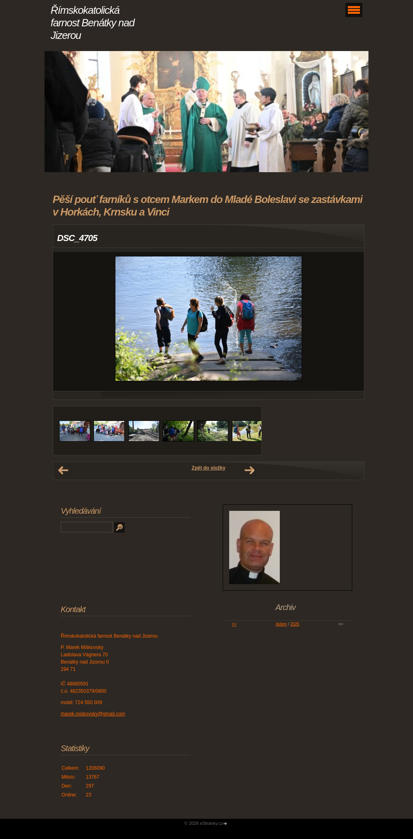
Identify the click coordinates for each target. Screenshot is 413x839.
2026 (294, 624)
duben (281, 624)
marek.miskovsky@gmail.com (93, 714)
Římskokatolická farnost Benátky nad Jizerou (92, 22)
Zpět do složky (208, 468)
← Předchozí (63, 470)
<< (234, 624)
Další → (249, 470)
